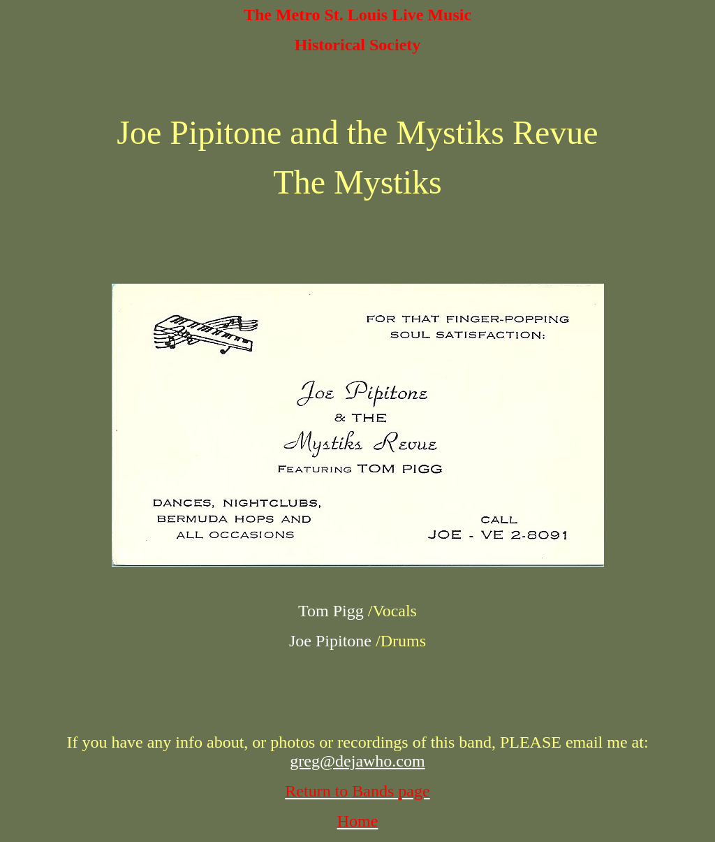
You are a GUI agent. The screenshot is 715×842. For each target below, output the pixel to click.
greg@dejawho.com (357, 761)
